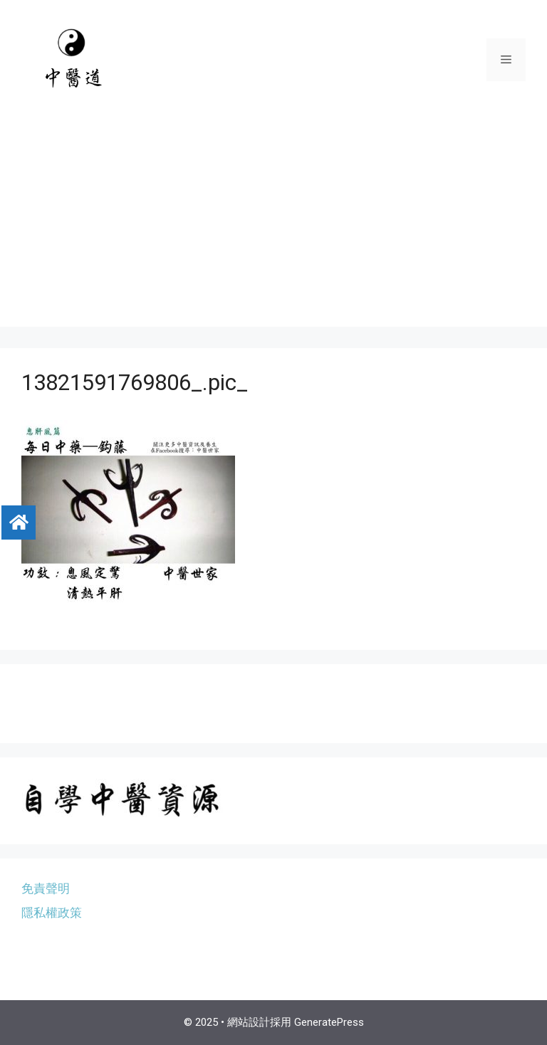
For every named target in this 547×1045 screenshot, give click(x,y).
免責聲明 (45, 888)
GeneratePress (329, 1022)
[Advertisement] (273, 227)
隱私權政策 (51, 912)
